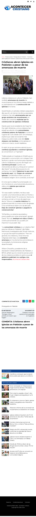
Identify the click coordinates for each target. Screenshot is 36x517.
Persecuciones (9, 57)
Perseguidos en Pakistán (20, 57)
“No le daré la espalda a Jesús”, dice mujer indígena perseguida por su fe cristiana (21, 395)
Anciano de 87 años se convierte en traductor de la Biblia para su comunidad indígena (21, 454)
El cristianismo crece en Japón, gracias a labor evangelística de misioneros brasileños (22, 403)
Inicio (3, 57)
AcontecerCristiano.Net (21, 260)
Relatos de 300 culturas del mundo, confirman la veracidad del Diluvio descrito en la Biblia (21, 432)
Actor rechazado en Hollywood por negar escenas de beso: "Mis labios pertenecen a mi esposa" (21, 388)
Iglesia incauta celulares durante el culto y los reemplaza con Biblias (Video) (21, 439)
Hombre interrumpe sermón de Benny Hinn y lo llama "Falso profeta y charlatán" (22, 424)
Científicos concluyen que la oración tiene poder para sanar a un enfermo (21, 376)
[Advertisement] (18, 31)
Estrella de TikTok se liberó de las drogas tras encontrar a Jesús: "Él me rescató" (21, 446)
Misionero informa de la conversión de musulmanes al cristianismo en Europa (22, 410)
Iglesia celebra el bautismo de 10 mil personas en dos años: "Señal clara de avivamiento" (21, 417)
